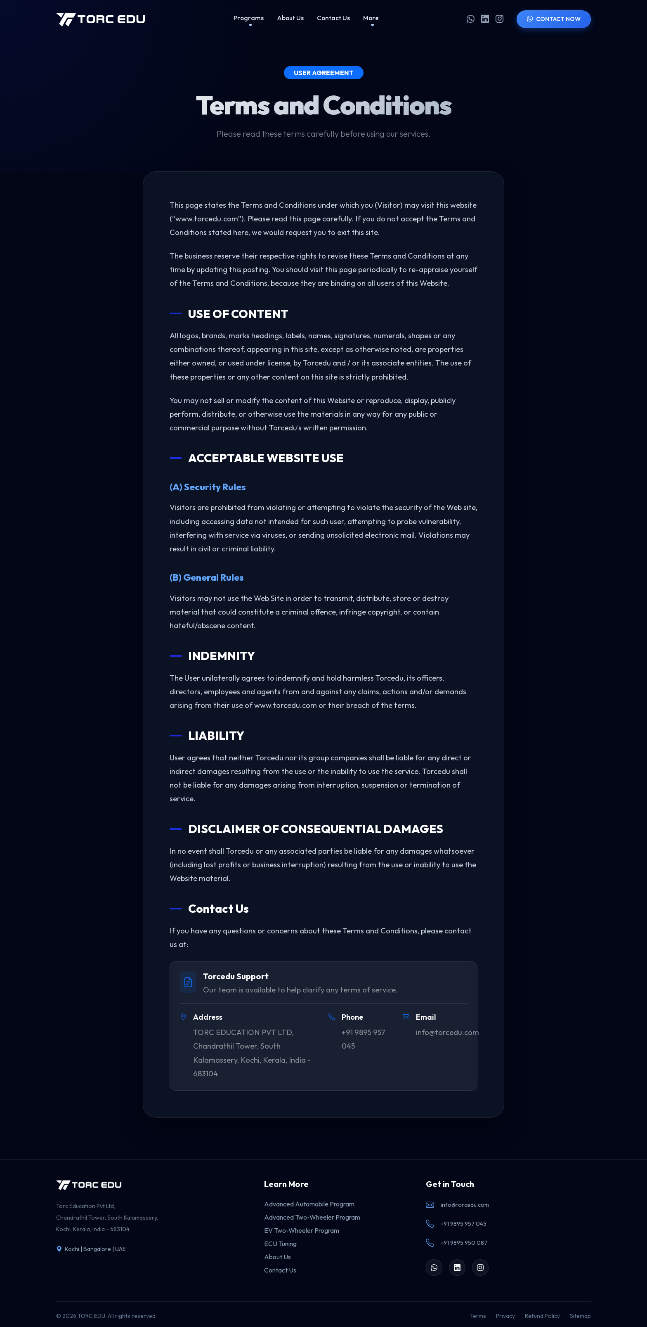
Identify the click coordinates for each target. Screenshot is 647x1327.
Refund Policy (542, 1316)
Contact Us (333, 18)
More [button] (371, 18)
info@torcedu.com (457, 1205)
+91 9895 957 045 (456, 1224)
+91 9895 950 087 (456, 1243)
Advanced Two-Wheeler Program (312, 1217)
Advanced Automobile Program (309, 1204)
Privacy (505, 1316)
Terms (478, 1316)
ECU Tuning (280, 1243)
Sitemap (580, 1316)
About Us (290, 18)
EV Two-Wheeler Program (301, 1230)
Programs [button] (249, 18)
